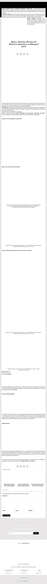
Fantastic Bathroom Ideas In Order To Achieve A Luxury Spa (19, 250)
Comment (5, 495)
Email (17, 510)
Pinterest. (33, 461)
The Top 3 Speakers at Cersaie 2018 (14, 118)
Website (30, 510)
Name (4, 510)
